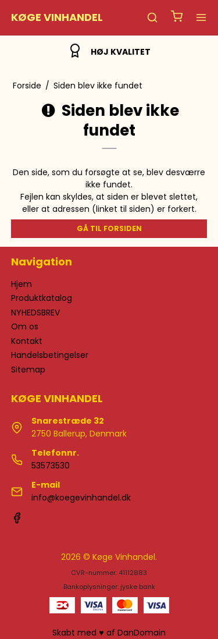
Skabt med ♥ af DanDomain (108, 632)
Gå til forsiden (109, 228)
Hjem (21, 284)
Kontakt (26, 341)
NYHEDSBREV (35, 312)
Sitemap (28, 369)
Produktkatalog (41, 298)
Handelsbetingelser (49, 355)
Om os (24, 326)
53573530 (50, 465)
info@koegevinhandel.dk (81, 497)
